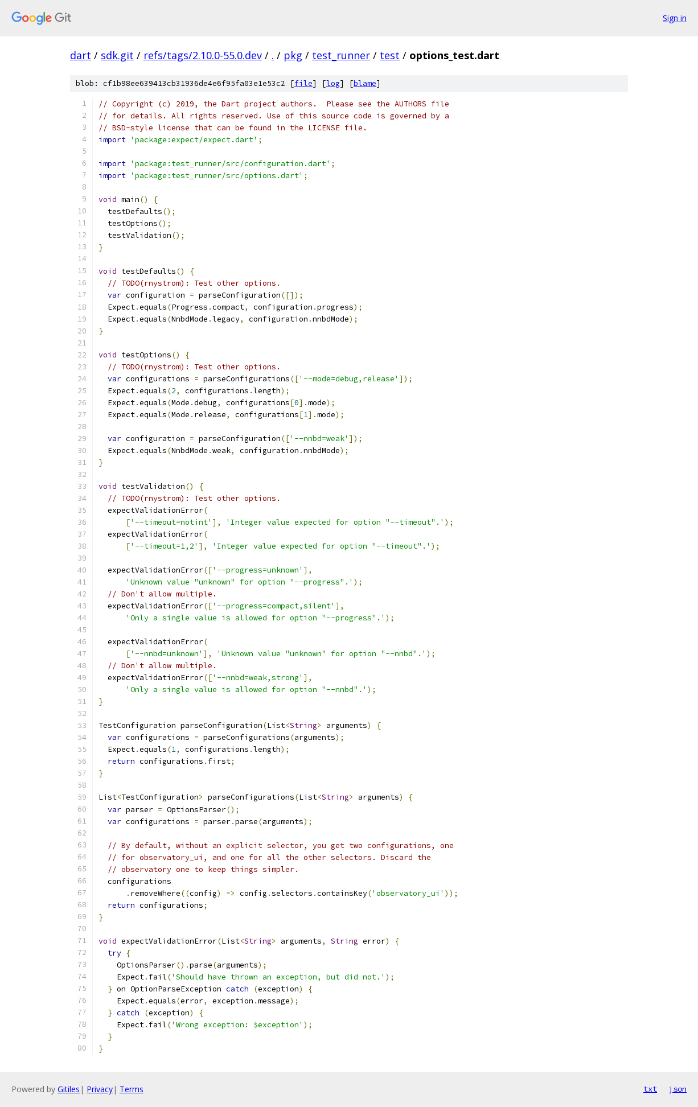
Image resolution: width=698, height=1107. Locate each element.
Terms (131, 1089)
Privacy (100, 1089)
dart (80, 55)
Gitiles (69, 1089)
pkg (293, 55)
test (390, 55)
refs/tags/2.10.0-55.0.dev (202, 55)
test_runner (341, 55)
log (333, 83)
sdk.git (117, 55)
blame (365, 83)
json (677, 1089)
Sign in (675, 18)
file (303, 83)
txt (650, 1089)
